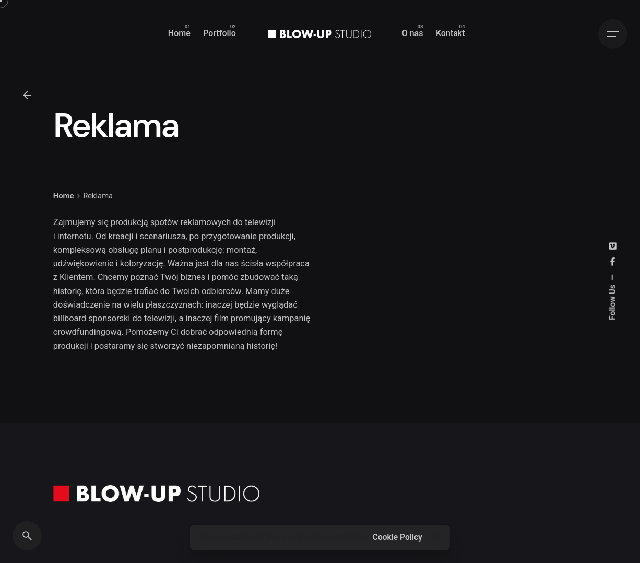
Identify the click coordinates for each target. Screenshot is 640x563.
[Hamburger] (612, 34)
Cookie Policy (397, 537)
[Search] (27, 535)
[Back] (27, 95)
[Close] (436, 537)
